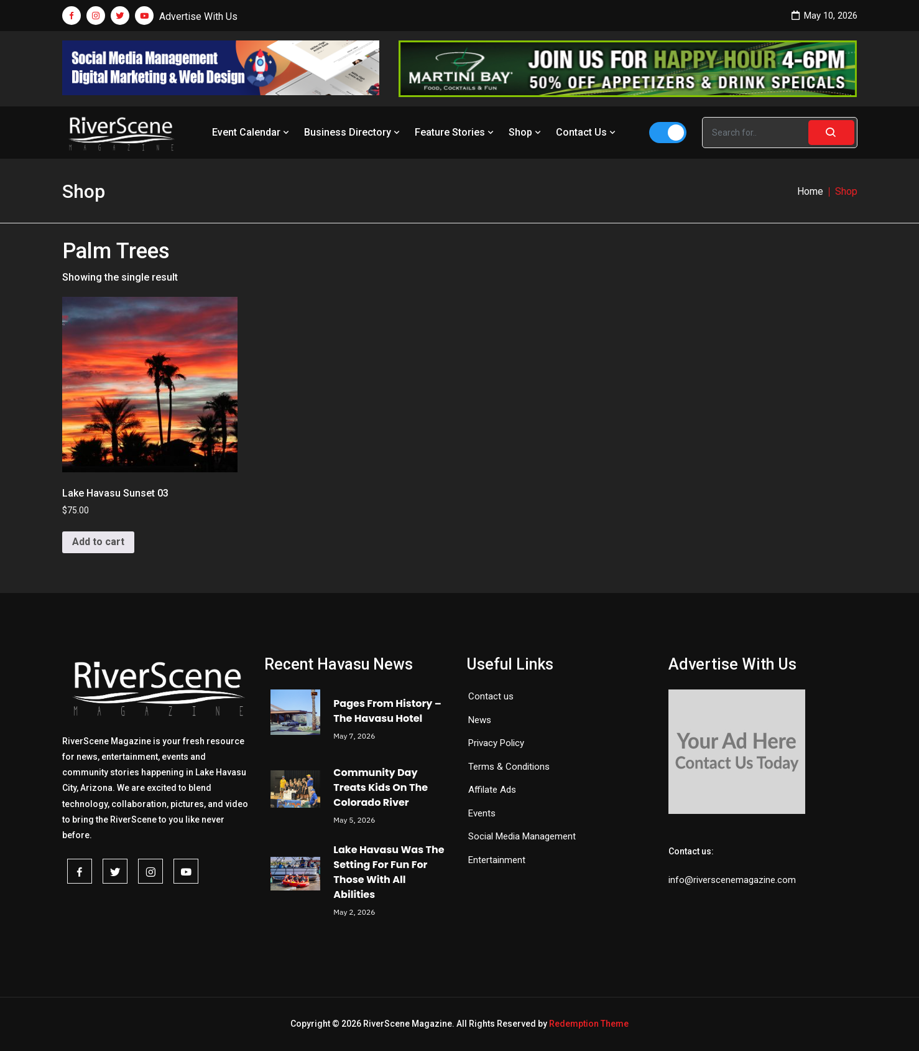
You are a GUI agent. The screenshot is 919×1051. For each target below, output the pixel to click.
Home (810, 191)
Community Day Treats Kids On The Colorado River (380, 787)
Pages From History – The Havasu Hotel (387, 711)
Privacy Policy (496, 743)
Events (482, 813)
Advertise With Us (198, 16)
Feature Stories (455, 132)
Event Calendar (252, 132)
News (479, 720)
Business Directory (353, 132)
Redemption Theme (589, 1024)
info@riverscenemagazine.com (732, 879)
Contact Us (587, 132)
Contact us (491, 696)
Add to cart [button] (98, 542)
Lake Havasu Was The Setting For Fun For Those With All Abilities (388, 872)
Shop (526, 132)
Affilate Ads (492, 789)
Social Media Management (522, 836)
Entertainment (496, 860)
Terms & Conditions (509, 766)
